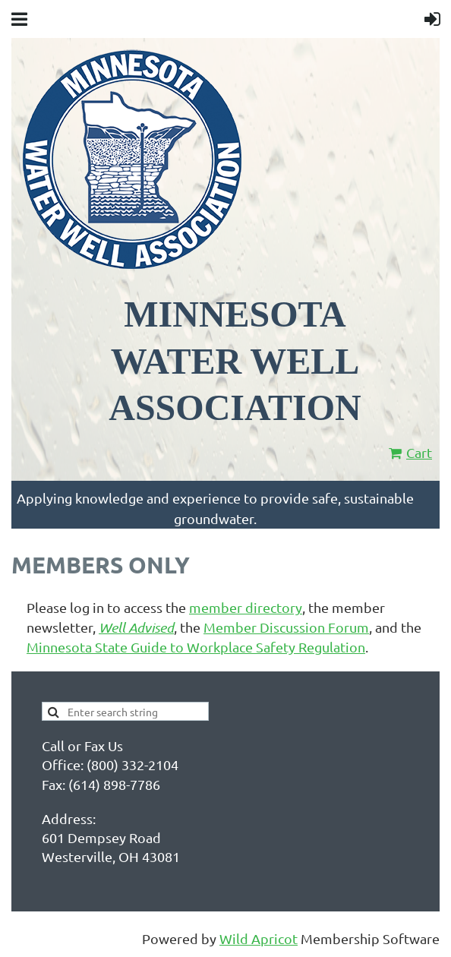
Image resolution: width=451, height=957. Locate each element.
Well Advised (136, 627)
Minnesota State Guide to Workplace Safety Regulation (196, 647)
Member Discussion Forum (286, 627)
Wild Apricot (258, 938)
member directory (245, 607)
